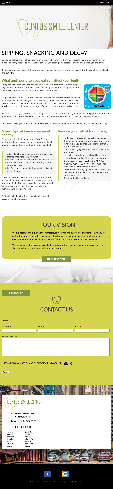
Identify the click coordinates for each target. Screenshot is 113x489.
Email (41, 327)
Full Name (6, 327)
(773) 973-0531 (27, 421)
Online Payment (16, 293)
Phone (78, 327)
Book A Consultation (56, 259)
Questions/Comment (10, 336)
